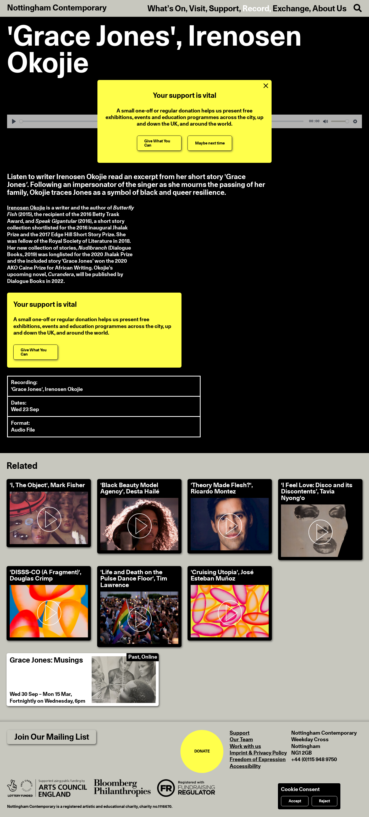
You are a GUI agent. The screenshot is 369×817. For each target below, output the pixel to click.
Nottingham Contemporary (57, 8)
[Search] (354, 8)
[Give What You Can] (159, 143)
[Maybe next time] (210, 143)
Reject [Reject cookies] (324, 801)
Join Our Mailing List (51, 737)
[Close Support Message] (266, 86)
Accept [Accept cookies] (295, 801)
